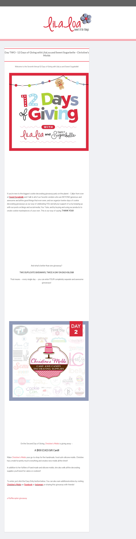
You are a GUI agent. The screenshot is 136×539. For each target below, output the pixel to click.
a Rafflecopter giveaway (17, 498)
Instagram (39, 484)
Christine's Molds (52, 443)
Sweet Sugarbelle (16, 197)
